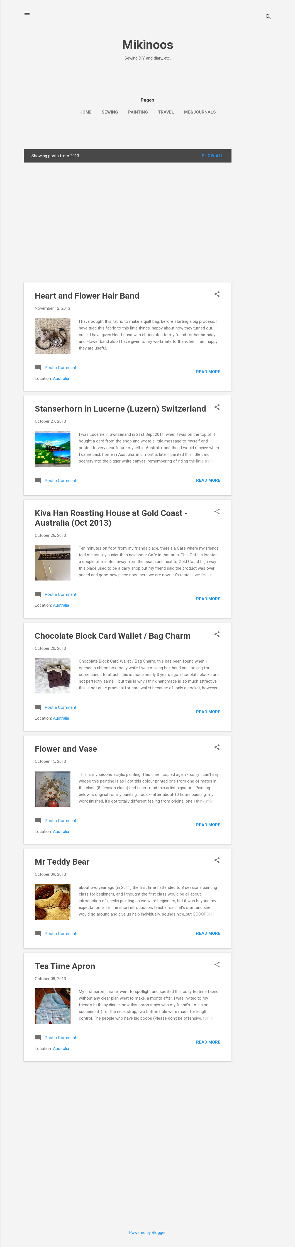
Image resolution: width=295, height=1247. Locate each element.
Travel (166, 112)
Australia (61, 378)
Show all (213, 155)
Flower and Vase (66, 749)
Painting (138, 112)
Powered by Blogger (147, 1232)
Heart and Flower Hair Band (87, 296)
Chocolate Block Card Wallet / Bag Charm (113, 636)
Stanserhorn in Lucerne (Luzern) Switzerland (120, 409)
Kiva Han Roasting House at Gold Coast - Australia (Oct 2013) (111, 518)
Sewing (110, 112)
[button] (217, 295)
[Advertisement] (56, 73)
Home (85, 112)
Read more (208, 371)
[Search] (268, 17)
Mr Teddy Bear (62, 862)
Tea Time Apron (65, 966)
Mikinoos (147, 44)
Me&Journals (200, 112)
